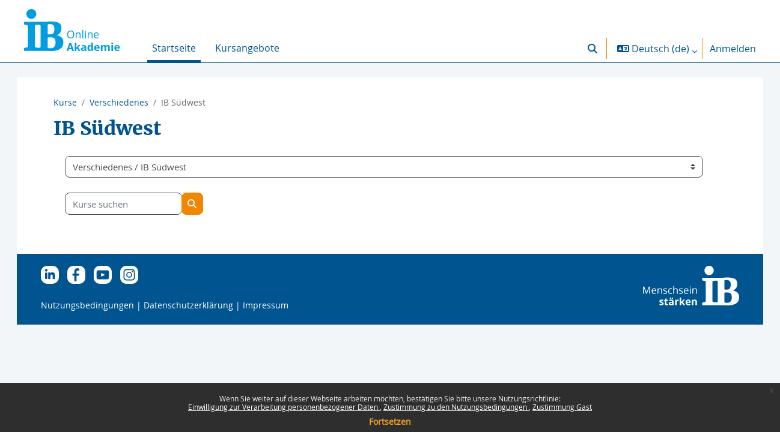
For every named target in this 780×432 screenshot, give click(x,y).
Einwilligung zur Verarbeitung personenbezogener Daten (284, 407)
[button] (592, 48)
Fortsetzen (390, 421)
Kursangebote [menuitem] (247, 48)
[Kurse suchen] (135, 204)
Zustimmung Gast (562, 407)
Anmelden (733, 48)
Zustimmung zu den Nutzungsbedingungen (456, 407)
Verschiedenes (119, 102)
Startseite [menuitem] (174, 48)
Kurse (65, 102)
